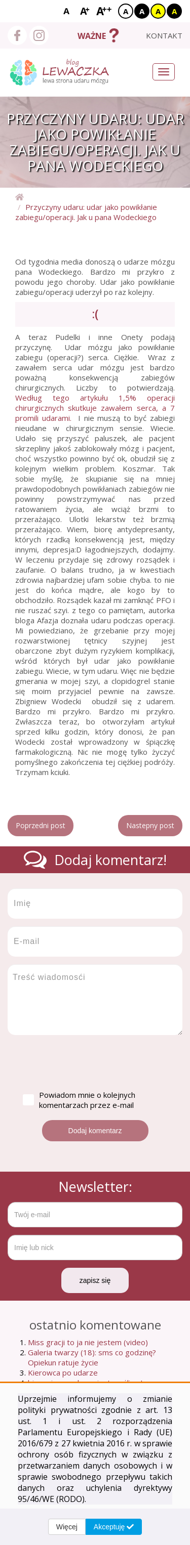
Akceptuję (114, 1527)
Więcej (67, 1527)
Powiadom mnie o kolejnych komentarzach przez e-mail (79, 1100)
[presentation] (85, 1062)
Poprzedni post (40, 825)
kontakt (164, 35)
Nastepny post (150, 825)
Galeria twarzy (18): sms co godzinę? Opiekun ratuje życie (92, 1357)
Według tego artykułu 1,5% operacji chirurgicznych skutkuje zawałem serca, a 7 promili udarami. (95, 408)
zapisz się (95, 1280)
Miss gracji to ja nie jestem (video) (88, 1342)
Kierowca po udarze (63, 1372)
